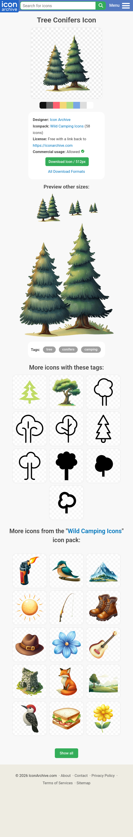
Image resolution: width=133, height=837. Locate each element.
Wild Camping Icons (67, 126)
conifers (68, 349)
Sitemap (84, 783)
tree (49, 349)
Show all (66, 753)
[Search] (100, 5)
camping (91, 349)
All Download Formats (66, 171)
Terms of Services (58, 783)
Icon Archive (60, 119)
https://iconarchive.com (53, 145)
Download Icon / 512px (67, 162)
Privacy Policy (103, 775)
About (66, 775)
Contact (81, 775)
